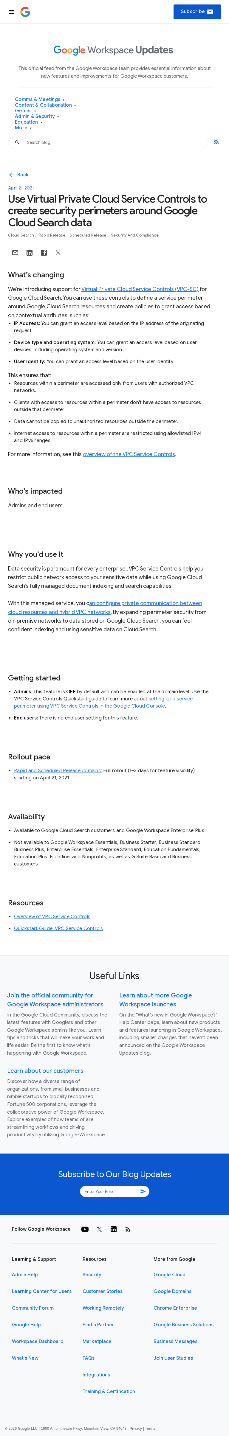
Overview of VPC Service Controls (52, 917)
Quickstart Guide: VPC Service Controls (58, 929)
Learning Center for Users (42, 1291)
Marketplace (97, 1342)
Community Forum (33, 1308)
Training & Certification (109, 1392)
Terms (150, 1428)
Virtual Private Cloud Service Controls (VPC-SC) (140, 289)
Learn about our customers (45, 1071)
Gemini (25, 111)
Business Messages (175, 1342)
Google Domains (172, 1291)
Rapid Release (52, 235)
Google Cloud (169, 1275)
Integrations (96, 1375)
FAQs (89, 1358)
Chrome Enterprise (175, 1308)
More (23, 128)
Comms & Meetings (40, 99)
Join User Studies (173, 1358)
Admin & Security (37, 116)
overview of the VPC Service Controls (129, 454)
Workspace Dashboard (38, 1342)
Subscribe (197, 11)
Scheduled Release (88, 235)
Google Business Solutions (183, 1325)
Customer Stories (103, 1291)
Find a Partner (98, 1325)
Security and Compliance (135, 235)
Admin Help (25, 1275)
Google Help (26, 1325)
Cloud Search (21, 235)
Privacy (136, 1428)
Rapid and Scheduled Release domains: (58, 771)
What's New (25, 1358)
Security (92, 1275)
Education (28, 122)
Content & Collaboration (45, 105)
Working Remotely (103, 1308)
